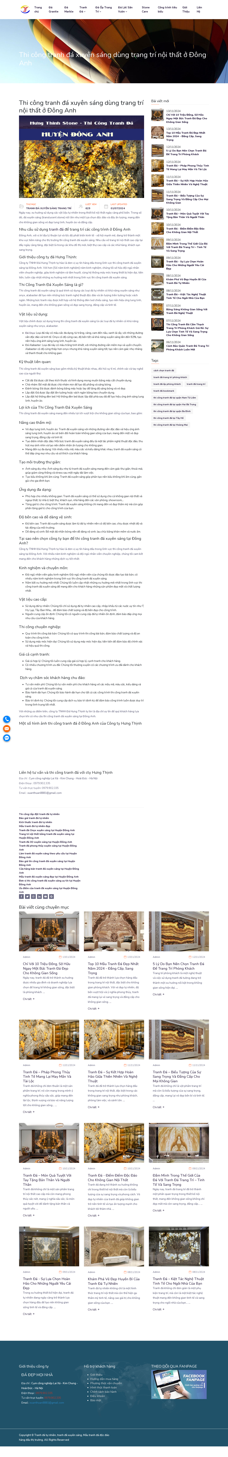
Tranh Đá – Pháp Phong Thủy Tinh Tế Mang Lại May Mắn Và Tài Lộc (185, 170)
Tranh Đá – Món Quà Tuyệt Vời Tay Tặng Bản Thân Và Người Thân (186, 226)
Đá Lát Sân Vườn (125, 9)
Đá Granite (53, 9)
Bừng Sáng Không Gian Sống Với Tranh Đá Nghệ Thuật (185, 324)
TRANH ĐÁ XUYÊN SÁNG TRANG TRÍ (50, 208)
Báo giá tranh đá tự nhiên (35, 818)
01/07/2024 (120, 208)
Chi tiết (29, 1007)
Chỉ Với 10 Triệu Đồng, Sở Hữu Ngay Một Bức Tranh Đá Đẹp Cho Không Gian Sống (186, 118)
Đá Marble (68, 9)
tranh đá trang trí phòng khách (170, 391)
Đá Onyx (30, 333)
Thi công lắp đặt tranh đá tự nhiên (41, 814)
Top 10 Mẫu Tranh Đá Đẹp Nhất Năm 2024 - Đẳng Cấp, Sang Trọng (186, 137)
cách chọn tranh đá (164, 384)
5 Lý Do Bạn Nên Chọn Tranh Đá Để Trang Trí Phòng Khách (187, 154)
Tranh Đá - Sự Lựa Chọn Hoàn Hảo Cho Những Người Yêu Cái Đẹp (186, 278)
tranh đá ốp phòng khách (167, 398)
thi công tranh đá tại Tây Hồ (169, 431)
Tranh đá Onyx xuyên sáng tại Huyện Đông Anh (49, 830)
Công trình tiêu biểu (167, 9)
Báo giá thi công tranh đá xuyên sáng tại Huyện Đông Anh (49, 864)
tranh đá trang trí (196, 398)
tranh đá (56, 229)
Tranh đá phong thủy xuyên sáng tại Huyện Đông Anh (46, 848)
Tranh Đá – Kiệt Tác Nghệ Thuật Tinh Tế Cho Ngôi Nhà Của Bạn (187, 309)
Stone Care (146, 9)
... (44, 1000)
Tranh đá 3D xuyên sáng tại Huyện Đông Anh (48, 842)
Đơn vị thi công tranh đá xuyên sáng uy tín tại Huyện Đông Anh (48, 889)
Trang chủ (38, 9)
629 (90, 208)
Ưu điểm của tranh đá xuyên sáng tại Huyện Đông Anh (47, 897)
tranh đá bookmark (164, 404)
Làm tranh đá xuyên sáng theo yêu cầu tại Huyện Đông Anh (46, 856)
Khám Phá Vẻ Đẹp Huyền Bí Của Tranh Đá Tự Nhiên (187, 294)
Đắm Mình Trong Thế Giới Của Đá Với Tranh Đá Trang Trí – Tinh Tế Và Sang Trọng (186, 259)
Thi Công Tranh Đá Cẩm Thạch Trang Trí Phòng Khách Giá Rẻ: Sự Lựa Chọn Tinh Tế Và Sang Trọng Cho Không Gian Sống (186, 343)
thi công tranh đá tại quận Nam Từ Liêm (175, 411)
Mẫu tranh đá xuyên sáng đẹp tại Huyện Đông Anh (48, 880)
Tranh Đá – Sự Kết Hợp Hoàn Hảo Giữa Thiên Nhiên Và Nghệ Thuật (186, 189)
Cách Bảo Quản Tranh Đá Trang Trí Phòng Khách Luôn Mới (186, 362)
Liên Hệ (199, 9)
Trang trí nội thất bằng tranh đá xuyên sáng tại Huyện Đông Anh (49, 836)
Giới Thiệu (186, 9)
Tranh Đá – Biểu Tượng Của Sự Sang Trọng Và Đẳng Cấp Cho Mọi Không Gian (186, 207)
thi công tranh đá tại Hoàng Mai (171, 438)
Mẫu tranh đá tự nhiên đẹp (36, 826)
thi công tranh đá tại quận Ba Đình (172, 425)
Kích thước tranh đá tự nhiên (37, 822)
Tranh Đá (83, 9)
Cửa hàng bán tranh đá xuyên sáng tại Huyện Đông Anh (48, 872)
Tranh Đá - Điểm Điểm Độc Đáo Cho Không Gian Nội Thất (186, 242)
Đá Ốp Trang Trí (103, 9)
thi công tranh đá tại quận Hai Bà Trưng (175, 418)
